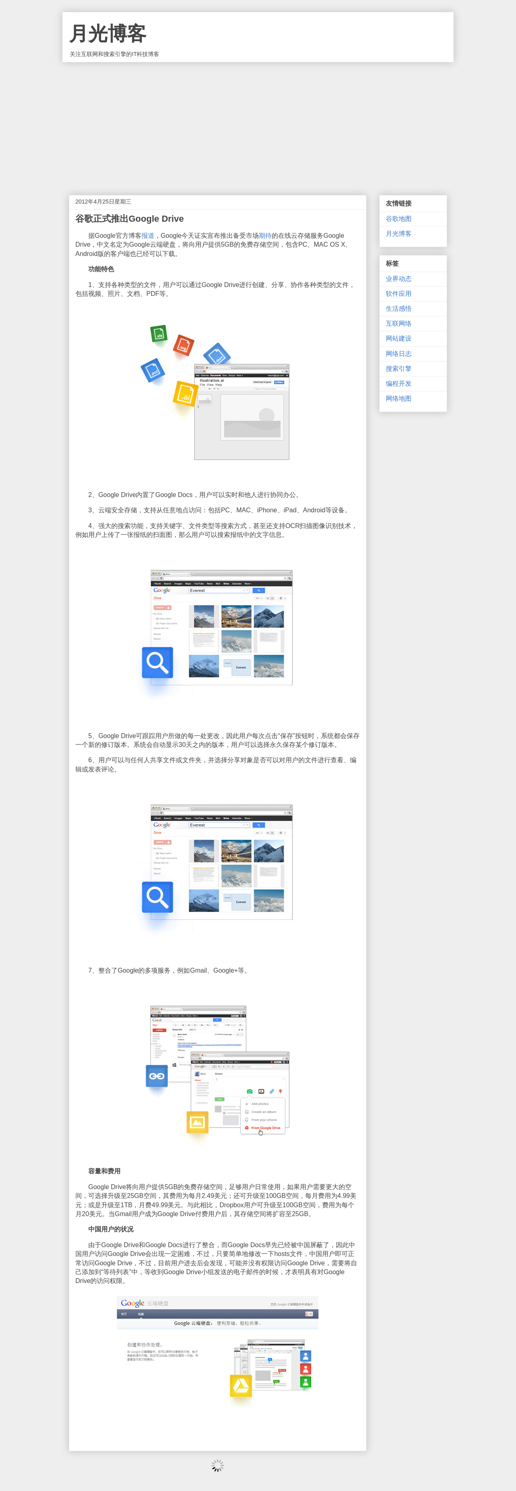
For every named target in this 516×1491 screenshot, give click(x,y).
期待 (265, 235)
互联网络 (399, 323)
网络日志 (399, 353)
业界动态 (399, 278)
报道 (147, 235)
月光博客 (107, 33)
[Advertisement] (258, 122)
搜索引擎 (399, 368)
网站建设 (399, 338)
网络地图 (399, 398)
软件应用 (399, 293)
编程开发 (399, 383)
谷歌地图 (399, 218)
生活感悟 (399, 308)
